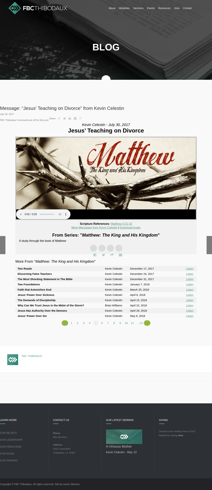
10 (126, 322)
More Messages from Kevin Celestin (94, 227)
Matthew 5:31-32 (121, 223)
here (180, 435)
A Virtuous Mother (119, 446)
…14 (140, 322)
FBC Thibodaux (32, 356)
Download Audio (130, 227)
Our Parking (9, 460)
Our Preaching (10, 446)
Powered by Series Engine (183, 333)
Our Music (7, 453)
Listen (189, 268)
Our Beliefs (8, 432)
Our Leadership (11, 439)
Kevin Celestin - (121, 452)
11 (132, 322)
